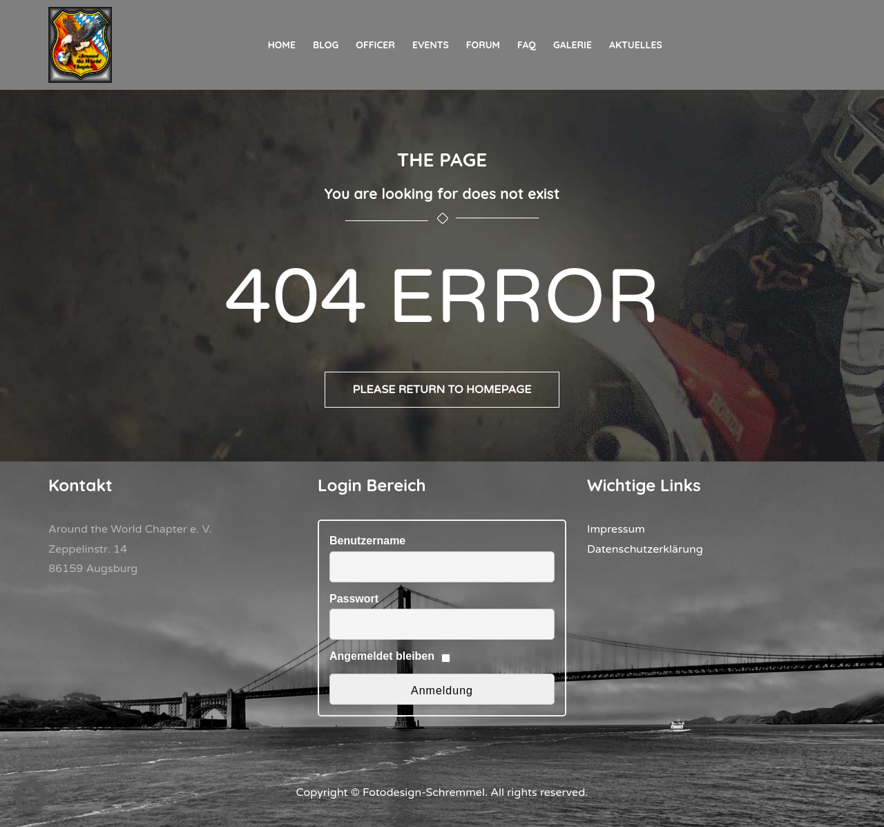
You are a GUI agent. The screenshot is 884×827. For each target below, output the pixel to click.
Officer (375, 45)
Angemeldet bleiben (381, 656)
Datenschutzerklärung (645, 549)
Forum (483, 45)
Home (282, 45)
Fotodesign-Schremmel (424, 792)
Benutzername (367, 540)
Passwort (353, 599)
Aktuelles (635, 45)
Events (430, 45)
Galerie (572, 45)
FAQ (526, 45)
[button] (30, 796)
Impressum (616, 529)
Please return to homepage (442, 390)
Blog (325, 45)
